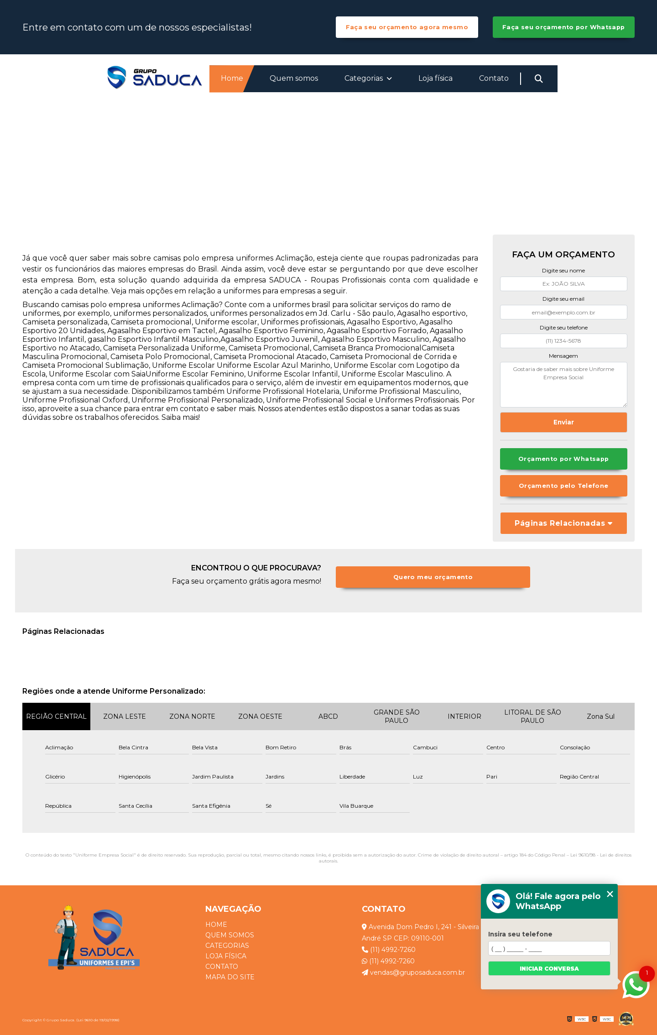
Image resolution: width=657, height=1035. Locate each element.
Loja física (435, 78)
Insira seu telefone (520, 934)
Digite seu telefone (564, 327)
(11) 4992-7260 (389, 950)
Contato (494, 78)
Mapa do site (230, 977)
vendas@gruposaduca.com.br (413, 972)
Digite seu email (563, 298)
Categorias (364, 78)
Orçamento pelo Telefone (564, 485)
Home (232, 78)
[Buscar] (539, 79)
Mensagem (563, 355)
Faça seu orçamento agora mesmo (407, 27)
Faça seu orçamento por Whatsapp (563, 27)
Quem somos (294, 78)
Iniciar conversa (549, 968)
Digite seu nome (563, 270)
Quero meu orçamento (433, 577)
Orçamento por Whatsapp (563, 458)
